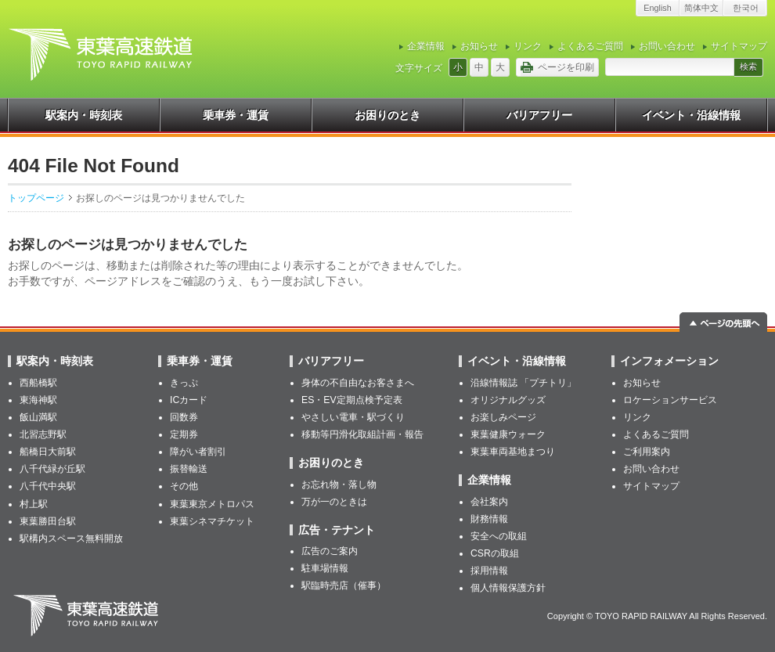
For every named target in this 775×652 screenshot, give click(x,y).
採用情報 (489, 570)
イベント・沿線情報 (691, 115)
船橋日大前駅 (48, 451)
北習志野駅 (43, 434)
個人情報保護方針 (508, 587)
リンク (528, 46)
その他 (184, 486)
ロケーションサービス (670, 399)
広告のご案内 (329, 551)
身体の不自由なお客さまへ (357, 382)
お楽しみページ (503, 417)
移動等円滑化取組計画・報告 (362, 434)
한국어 (746, 8)
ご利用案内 (646, 451)
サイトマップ (739, 46)
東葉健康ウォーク (508, 434)
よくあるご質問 (590, 46)
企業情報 (426, 46)
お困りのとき (387, 115)
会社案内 (489, 501)
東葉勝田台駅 (48, 521)
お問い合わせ (667, 46)
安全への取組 (498, 536)
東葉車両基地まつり (512, 451)
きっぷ (184, 382)
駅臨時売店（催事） (343, 585)
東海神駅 (38, 399)
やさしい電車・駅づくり (353, 417)
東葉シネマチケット (212, 521)
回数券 (184, 417)
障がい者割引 (198, 451)
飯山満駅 (38, 417)
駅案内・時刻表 (83, 115)
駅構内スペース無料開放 (71, 538)
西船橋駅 (38, 382)
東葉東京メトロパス (212, 504)
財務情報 (489, 518)
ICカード (188, 399)
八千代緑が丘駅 (52, 468)
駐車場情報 (324, 568)
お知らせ (479, 46)
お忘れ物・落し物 (339, 484)
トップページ (36, 198)
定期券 (184, 434)
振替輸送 (188, 468)
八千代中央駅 (48, 486)
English (657, 8)
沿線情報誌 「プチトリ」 (523, 382)
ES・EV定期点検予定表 (351, 399)
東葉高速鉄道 (88, 615)
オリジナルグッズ (508, 399)
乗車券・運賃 (236, 115)
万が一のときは (334, 501)
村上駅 (34, 504)
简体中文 (701, 8)
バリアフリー (539, 115)
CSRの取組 (494, 553)
